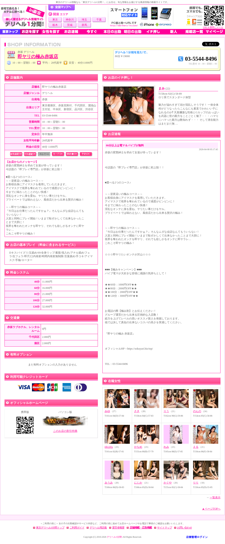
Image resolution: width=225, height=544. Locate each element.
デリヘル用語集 (98, 527)
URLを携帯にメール (213, 27)
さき (137, 411)
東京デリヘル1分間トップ (50, 527)
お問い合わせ (184, 527)
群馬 (84, 25)
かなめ (138, 446)
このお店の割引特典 (65, 431)
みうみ (109, 482)
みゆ (107, 411)
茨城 (69, 25)
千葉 (99, 19)
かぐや (168, 482)
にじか (138, 482)
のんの (197, 411)
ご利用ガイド (77, 527)
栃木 (55, 25)
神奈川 (70, 19)
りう (166, 411)
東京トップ (10, 31)
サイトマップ (164, 527)
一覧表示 (215, 497)
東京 (55, 19)
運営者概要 (118, 527)
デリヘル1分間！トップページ (61, 7)
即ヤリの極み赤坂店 (38, 56)
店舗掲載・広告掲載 (141, 527)
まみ (164, 88)
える (195, 446)
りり (195, 482)
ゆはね (109, 446)
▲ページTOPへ (211, 508)
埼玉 (84, 19)
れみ (166, 446)
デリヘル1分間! (114, 537)
